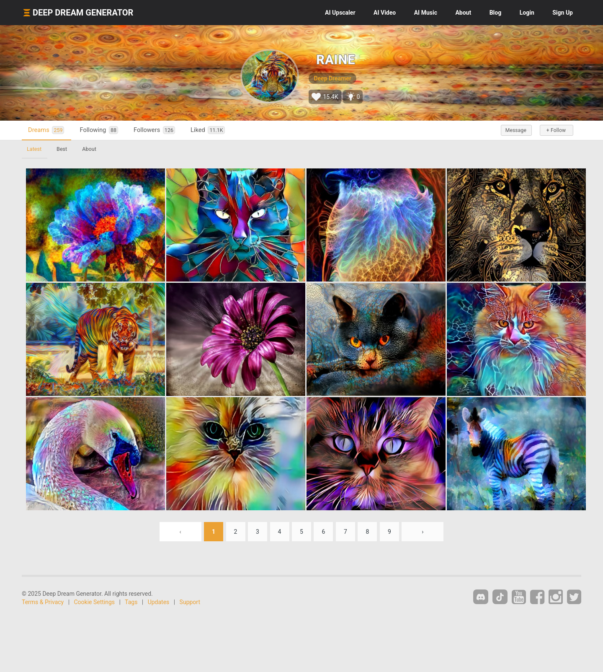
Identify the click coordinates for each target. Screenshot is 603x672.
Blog (496, 12)
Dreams (46, 130)
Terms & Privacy (43, 602)
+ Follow (556, 130)
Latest (34, 149)
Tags (131, 602)
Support (190, 602)
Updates (159, 602)
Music (425, 12)
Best (62, 149)
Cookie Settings (94, 602)
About (463, 12)
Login (527, 12)
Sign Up (562, 12)
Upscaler (340, 12)
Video (385, 12)
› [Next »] (422, 531)
